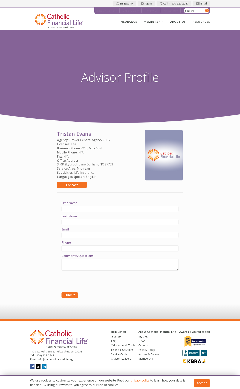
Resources (201, 21)
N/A (81, 152)
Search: (189, 10)
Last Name (69, 216)
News (141, 341)
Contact (72, 185)
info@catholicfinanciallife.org (55, 359)
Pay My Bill (151, 10)
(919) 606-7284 (91, 148)
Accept (202, 383)
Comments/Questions (78, 256)
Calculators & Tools (123, 345)
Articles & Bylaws (148, 354)
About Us (178, 21)
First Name (69, 203)
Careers (143, 345)
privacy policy (140, 380)
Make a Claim (131, 10)
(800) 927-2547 (44, 355)
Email (65, 229)
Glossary (116, 336)
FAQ (113, 341)
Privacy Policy (146, 350)
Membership (154, 21)
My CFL (143, 336)
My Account (171, 10)
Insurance (128, 21)
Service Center (119, 354)
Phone (66, 242)
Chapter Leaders (121, 358)
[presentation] (90, 282)
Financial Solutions (122, 350)
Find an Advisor (107, 10)
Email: (33, 359)
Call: (32, 355)
